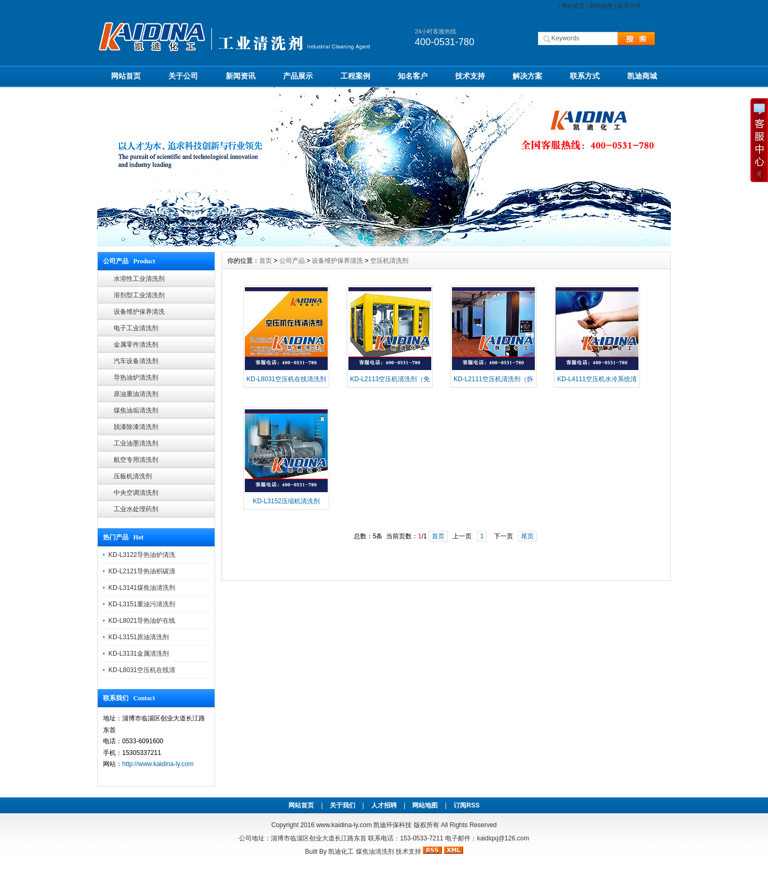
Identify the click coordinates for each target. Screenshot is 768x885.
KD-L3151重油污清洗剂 (141, 604)
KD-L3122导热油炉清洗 (141, 555)
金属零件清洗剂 (136, 344)
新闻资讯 (240, 76)
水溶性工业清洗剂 (139, 278)
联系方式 (629, 6)
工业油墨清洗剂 (136, 443)
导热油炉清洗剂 (136, 377)
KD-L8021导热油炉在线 (141, 620)
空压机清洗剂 (389, 260)
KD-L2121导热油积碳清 (141, 571)
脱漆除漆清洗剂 (136, 427)
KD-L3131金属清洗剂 (138, 653)
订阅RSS (467, 805)
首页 (265, 260)
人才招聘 (384, 805)
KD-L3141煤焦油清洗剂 (141, 587)
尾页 (527, 536)
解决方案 (527, 76)
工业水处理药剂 (136, 509)
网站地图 (601, 6)
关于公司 (183, 76)
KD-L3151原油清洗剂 (138, 637)
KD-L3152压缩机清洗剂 (286, 501)
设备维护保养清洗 (139, 311)
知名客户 (413, 76)
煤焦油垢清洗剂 (136, 410)
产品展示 (298, 76)
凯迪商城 (642, 76)
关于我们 (342, 805)
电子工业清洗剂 (136, 328)
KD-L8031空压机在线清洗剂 (286, 379)
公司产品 (292, 260)
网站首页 (573, 6)
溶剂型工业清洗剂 (139, 295)
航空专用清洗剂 (136, 459)
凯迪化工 (341, 851)
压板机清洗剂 (133, 476)
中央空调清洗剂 (136, 492)
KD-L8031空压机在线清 (141, 670)
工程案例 (355, 76)
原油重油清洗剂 (136, 394)
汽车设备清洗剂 (136, 361)
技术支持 (470, 76)
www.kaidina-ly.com (343, 825)
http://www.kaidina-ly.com (158, 764)
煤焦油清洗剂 (375, 851)
